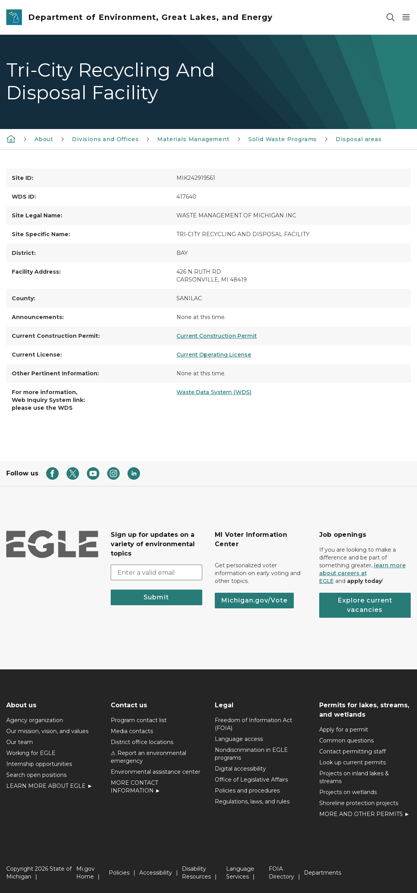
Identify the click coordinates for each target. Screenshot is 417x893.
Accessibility (155, 872)
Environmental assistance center (155, 771)
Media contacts (132, 731)
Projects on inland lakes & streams (354, 777)
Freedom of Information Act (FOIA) (253, 724)
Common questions (346, 740)
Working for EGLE (31, 753)
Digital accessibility (240, 768)
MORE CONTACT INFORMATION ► (136, 786)
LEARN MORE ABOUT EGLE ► (49, 785)
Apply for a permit (343, 729)
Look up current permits (352, 762)
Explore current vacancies (365, 605)
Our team (19, 742)
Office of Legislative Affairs (251, 779)
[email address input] (157, 572)
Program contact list (139, 720)
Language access (239, 738)
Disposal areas (358, 139)
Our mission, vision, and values (47, 731)
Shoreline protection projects (358, 803)
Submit (156, 597)
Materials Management (193, 139)
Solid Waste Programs (282, 139)
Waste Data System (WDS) (214, 392)
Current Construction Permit (216, 335)
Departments (322, 872)
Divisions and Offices (105, 139)
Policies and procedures (247, 790)
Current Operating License (213, 354)
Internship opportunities (39, 763)
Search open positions (36, 774)
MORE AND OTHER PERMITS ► (364, 814)
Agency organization (34, 720)
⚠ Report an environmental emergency (148, 757)
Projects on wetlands (348, 792)
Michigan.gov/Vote (254, 600)
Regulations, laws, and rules (252, 801)
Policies (119, 872)
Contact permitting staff (352, 751)
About (43, 139)
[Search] (390, 17)
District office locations (142, 742)
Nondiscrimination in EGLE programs (251, 753)
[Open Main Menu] (406, 17)
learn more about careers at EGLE (362, 573)
